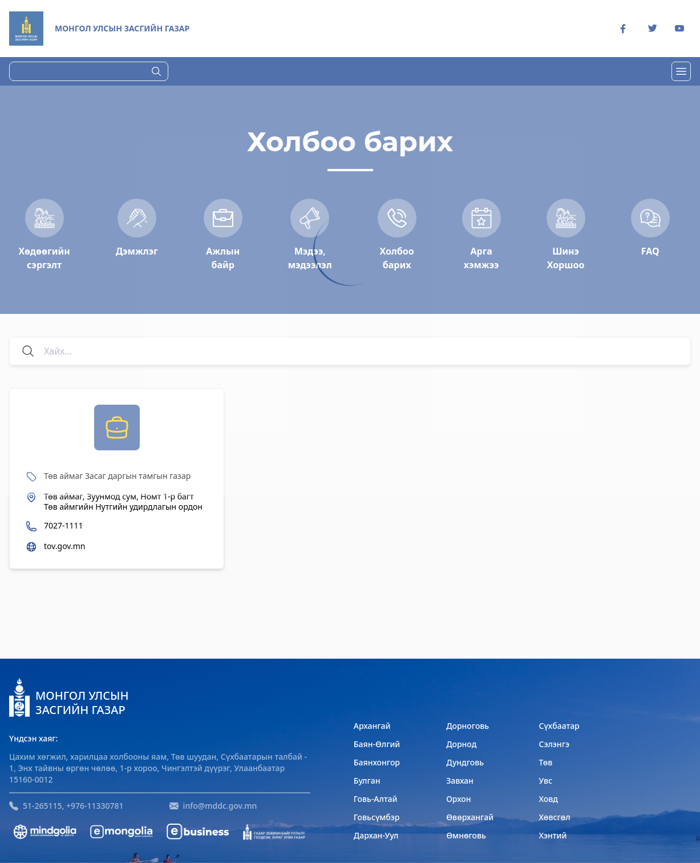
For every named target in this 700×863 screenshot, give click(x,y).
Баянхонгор (377, 762)
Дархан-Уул (376, 835)
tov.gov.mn (64, 546)
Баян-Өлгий (377, 744)
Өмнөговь (466, 835)
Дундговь (465, 762)
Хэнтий (553, 835)
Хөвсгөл (554, 817)
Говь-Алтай (376, 798)
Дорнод (461, 744)
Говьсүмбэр (377, 817)
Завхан (460, 780)
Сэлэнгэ (554, 744)
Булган (367, 780)
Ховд (548, 798)
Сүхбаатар (559, 725)
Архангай (372, 725)
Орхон (458, 798)
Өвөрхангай (469, 817)
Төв (545, 762)
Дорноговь (467, 725)
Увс (545, 780)
